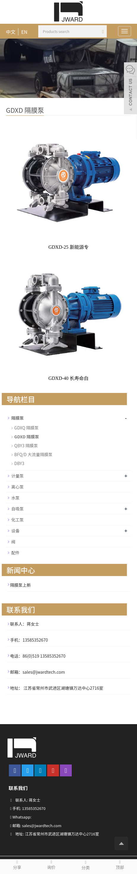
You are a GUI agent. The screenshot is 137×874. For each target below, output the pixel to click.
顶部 (120, 864)
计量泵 (17, 476)
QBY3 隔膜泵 (26, 445)
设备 (15, 531)
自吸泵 (17, 509)
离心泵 (17, 487)
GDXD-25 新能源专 (68, 247)
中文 (10, 31)
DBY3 (19, 463)
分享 (17, 864)
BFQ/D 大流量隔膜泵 (33, 454)
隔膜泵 (17, 418)
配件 (15, 553)
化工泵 (17, 520)
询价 (51, 864)
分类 (85, 864)
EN (24, 31)
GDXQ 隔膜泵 (26, 428)
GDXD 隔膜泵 (26, 437)
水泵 (15, 498)
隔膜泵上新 (20, 585)
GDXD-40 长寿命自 (68, 378)
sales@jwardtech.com (41, 825)
